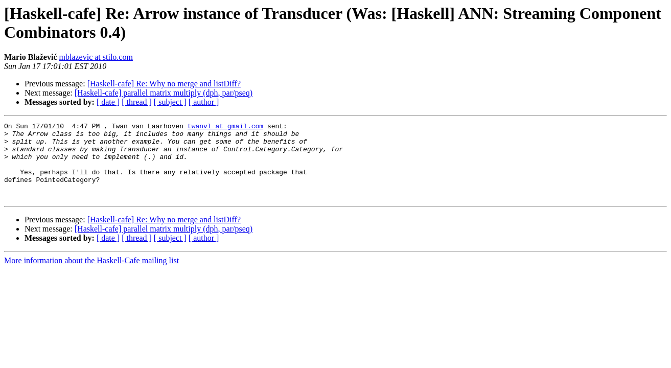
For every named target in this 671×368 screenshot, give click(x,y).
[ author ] (204, 102)
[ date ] (108, 102)
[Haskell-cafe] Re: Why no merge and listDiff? (164, 83)
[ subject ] (170, 102)
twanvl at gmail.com (225, 127)
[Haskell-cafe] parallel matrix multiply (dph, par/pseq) (163, 92)
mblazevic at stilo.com (96, 57)
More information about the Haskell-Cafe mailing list (91, 275)
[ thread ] (137, 102)
